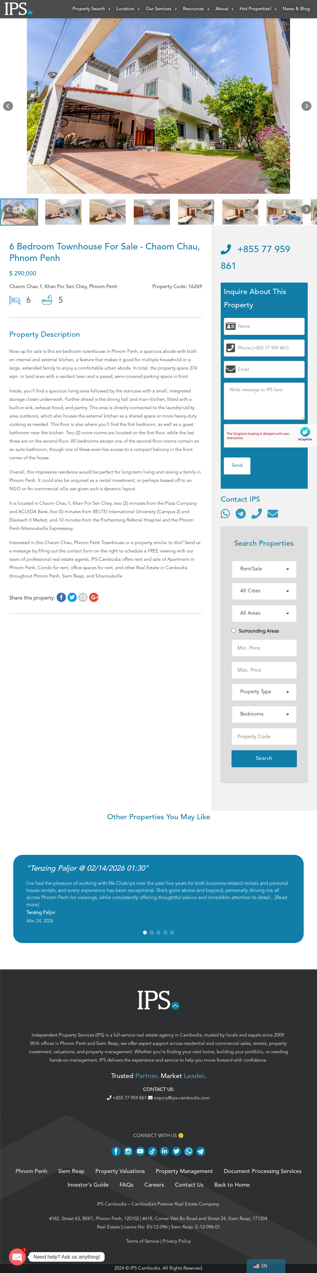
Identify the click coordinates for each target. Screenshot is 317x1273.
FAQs (126, 1185)
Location (128, 9)
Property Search (91, 9)
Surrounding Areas (255, 631)
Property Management (184, 1172)
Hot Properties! (259, 9)
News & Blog (296, 9)
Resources (197, 9)
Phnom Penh (73, 1043)
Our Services (162, 9)
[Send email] (272, 513)
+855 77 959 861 (127, 1098)
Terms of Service (142, 1241)
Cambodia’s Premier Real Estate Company (175, 1204)
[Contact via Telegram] (241, 513)
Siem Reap (107, 1043)
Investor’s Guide (88, 1185)
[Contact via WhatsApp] (225, 513)
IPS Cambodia (112, 1204)
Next (308, 108)
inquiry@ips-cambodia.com (179, 1098)
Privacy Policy (177, 1241)
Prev (9, 108)
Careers (154, 1185)
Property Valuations (120, 1172)
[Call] (256, 513)
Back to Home (232, 1185)
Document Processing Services (263, 1172)
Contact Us (189, 1185)
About (225, 9)
